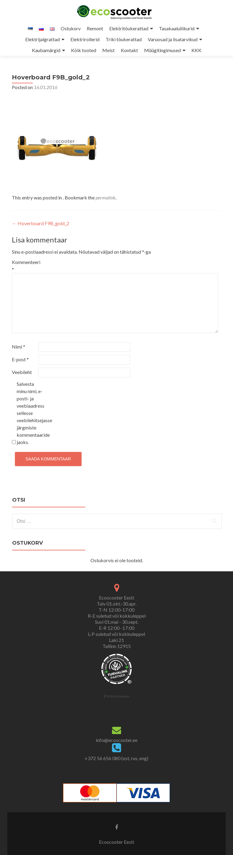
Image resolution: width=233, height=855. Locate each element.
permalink (106, 197)
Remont (95, 28)
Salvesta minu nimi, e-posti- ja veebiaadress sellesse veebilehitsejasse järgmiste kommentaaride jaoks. (29, 413)
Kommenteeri (25, 265)
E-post (20, 359)
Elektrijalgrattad (42, 39)
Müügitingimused (162, 50)
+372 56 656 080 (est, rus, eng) (116, 758)
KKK (196, 50)
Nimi (18, 346)
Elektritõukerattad (128, 28)
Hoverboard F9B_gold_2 (40, 223)
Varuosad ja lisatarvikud (173, 39)
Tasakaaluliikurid (176, 28)
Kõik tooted (83, 50)
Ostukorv (71, 28)
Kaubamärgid (46, 50)
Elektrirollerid (85, 39)
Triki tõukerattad (124, 39)
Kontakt (129, 50)
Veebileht (22, 372)
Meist (108, 50)
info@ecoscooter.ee (116, 740)
